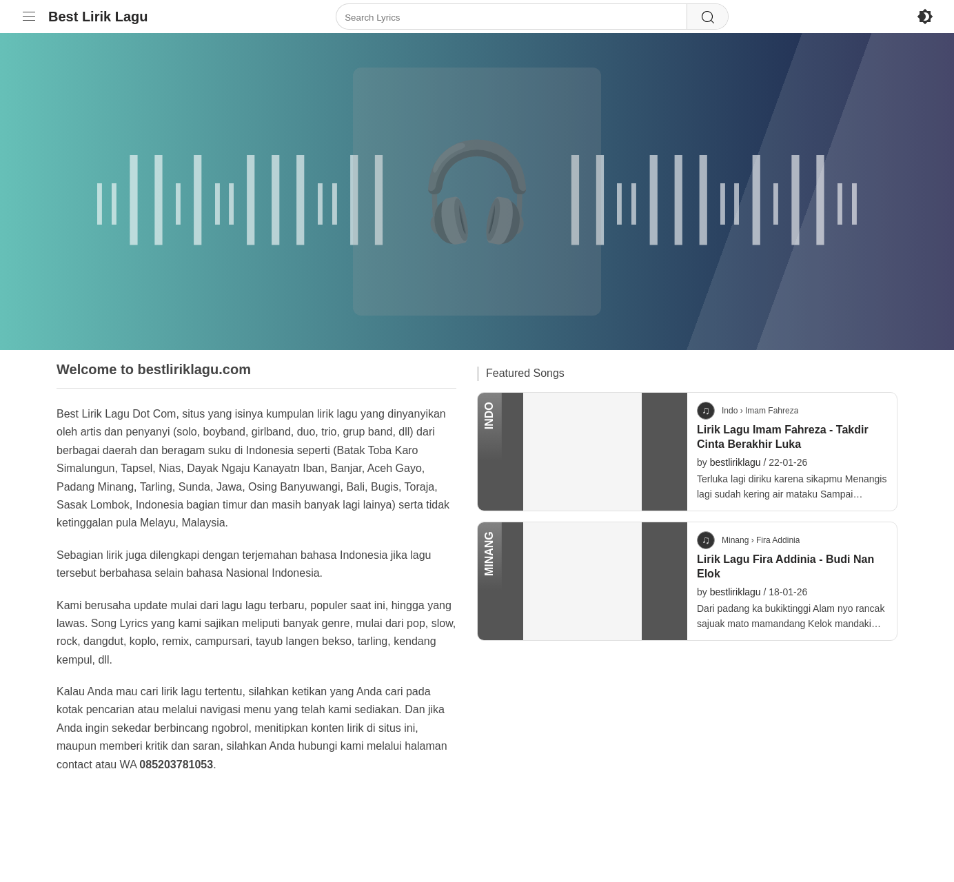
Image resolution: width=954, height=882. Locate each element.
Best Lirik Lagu (98, 16)
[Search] (707, 17)
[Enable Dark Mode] (925, 16)
